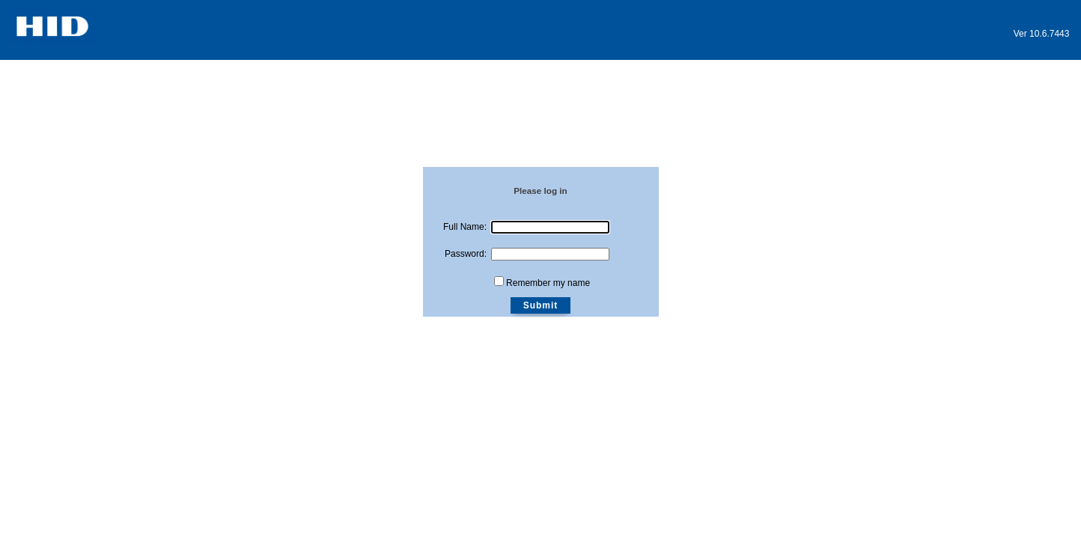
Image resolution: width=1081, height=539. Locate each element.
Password (464, 254)
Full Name (463, 227)
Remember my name (548, 283)
